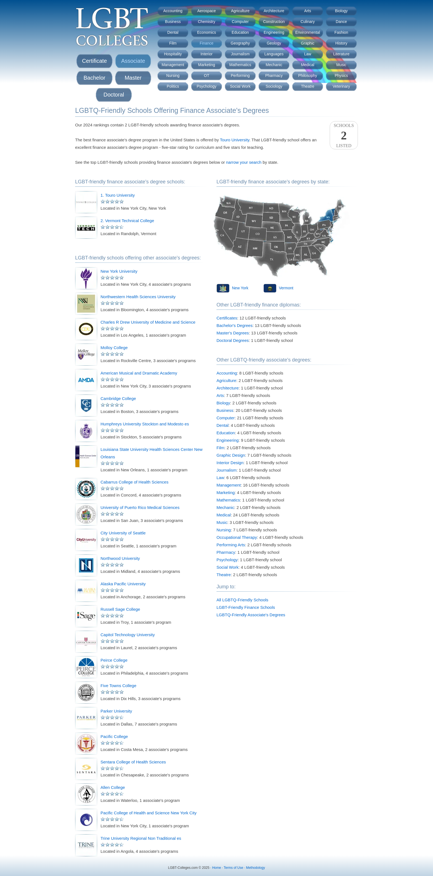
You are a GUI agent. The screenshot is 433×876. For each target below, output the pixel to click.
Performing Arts (230, 544)
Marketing (206, 65)
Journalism (240, 54)
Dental (172, 32)
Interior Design (230, 462)
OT (206, 75)
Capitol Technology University (128, 634)
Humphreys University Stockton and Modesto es (145, 424)
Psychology (206, 86)
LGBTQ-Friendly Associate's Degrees (250, 614)
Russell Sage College (120, 609)
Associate (133, 61)
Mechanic (274, 65)
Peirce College (114, 660)
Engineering (274, 32)
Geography (240, 43)
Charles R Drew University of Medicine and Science (148, 322)
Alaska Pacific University (123, 583)
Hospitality (173, 54)
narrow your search (244, 162)
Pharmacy (273, 75)
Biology (341, 11)
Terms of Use (233, 868)
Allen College (113, 787)
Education (240, 32)
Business (173, 21)
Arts (307, 11)
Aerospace (206, 11)
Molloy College (114, 347)
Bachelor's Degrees (234, 325)
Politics (173, 86)
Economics (206, 32)
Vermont (286, 288)
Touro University (234, 139)
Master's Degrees (232, 333)
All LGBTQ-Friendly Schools (242, 599)
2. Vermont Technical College (127, 220)
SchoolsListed (344, 135)
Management (173, 65)
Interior (206, 54)
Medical (307, 65)
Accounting (172, 11)
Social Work (240, 86)
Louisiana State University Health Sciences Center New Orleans (151, 453)
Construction (274, 21)
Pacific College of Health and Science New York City (149, 812)
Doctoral (114, 95)
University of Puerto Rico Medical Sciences (140, 507)
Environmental (307, 32)
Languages (273, 54)
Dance (341, 21)
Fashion (341, 32)
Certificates (226, 318)
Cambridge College (118, 398)
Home (216, 868)
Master (133, 78)
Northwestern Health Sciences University (138, 296)
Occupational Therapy (236, 537)
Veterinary (341, 86)
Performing (240, 75)
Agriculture (240, 11)
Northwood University (120, 558)
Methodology (255, 868)
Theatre (307, 86)
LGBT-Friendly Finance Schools (245, 607)
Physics (341, 75)
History (341, 43)
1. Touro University (118, 195)
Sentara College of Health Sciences (133, 762)
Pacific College (114, 736)
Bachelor (94, 78)
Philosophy (307, 75)
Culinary (307, 21)
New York (240, 288)
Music (341, 65)
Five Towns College (118, 685)
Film (172, 43)
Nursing (172, 75)
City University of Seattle (123, 533)
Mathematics (240, 65)
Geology (274, 43)
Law (307, 54)
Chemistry (206, 21)
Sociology (274, 86)
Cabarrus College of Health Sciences (134, 482)
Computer (240, 21)
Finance (206, 43)
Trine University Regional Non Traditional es (141, 838)
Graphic (307, 43)
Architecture (274, 11)
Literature (341, 54)
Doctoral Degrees (232, 340)
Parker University (116, 711)
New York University (119, 271)
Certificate (94, 61)
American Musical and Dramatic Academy (139, 373)
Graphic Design (230, 455)
